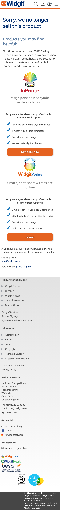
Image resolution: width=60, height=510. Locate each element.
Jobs (7, 344)
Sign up (30, 237)
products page (23, 266)
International (12, 305)
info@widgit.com (10, 261)
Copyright (10, 349)
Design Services (9, 312)
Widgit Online (12, 286)
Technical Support (14, 353)
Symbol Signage (9, 316)
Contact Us (9, 412)
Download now (30, 151)
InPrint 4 (10, 290)
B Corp (8, 339)
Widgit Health (12, 295)
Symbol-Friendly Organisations (17, 320)
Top (54, 493)
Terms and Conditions (12, 365)
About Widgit (12, 334)
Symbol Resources (14, 300)
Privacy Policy (8, 369)
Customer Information (17, 358)
